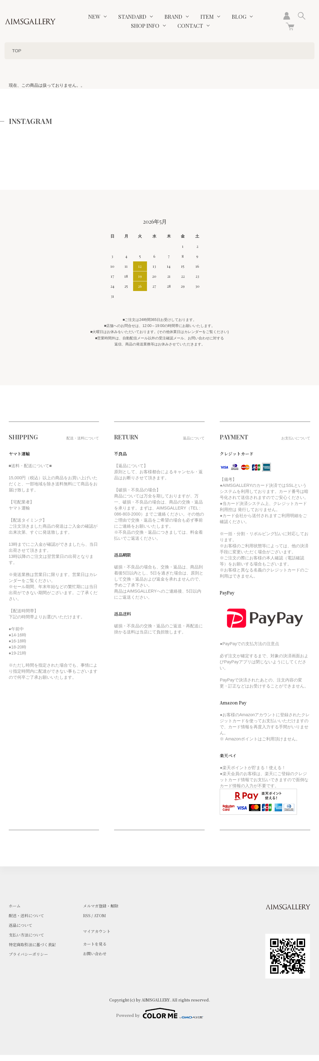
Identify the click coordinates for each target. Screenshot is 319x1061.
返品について (20, 925)
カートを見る (95, 944)
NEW (94, 16)
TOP (16, 50)
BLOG (239, 16)
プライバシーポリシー (28, 954)
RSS (87, 915)
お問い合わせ (95, 953)
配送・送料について (26, 915)
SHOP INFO (145, 25)
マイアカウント (96, 931)
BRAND (173, 16)
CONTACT (190, 25)
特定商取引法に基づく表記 (32, 944)
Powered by (159, 1013)
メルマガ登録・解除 (100, 906)
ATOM (100, 915)
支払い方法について (26, 935)
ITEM (207, 16)
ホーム (15, 906)
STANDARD (132, 16)
